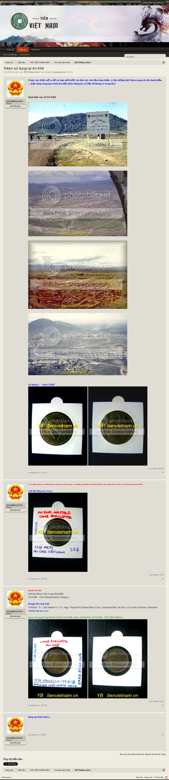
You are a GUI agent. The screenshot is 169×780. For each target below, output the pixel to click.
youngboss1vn (59, 72)
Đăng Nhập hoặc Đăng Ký (153, 2)
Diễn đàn (22, 50)
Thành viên (35, 50)
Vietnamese (6, 777)
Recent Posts (25, 55)
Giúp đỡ (139, 777)
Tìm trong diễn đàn (10, 55)
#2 (163, 579)
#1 (163, 473)
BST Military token (32, 72)
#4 (163, 735)
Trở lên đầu (158, 777)
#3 (163, 705)
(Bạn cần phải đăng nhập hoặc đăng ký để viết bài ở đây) (143, 754)
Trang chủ (10, 50)
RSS (166, 777)
